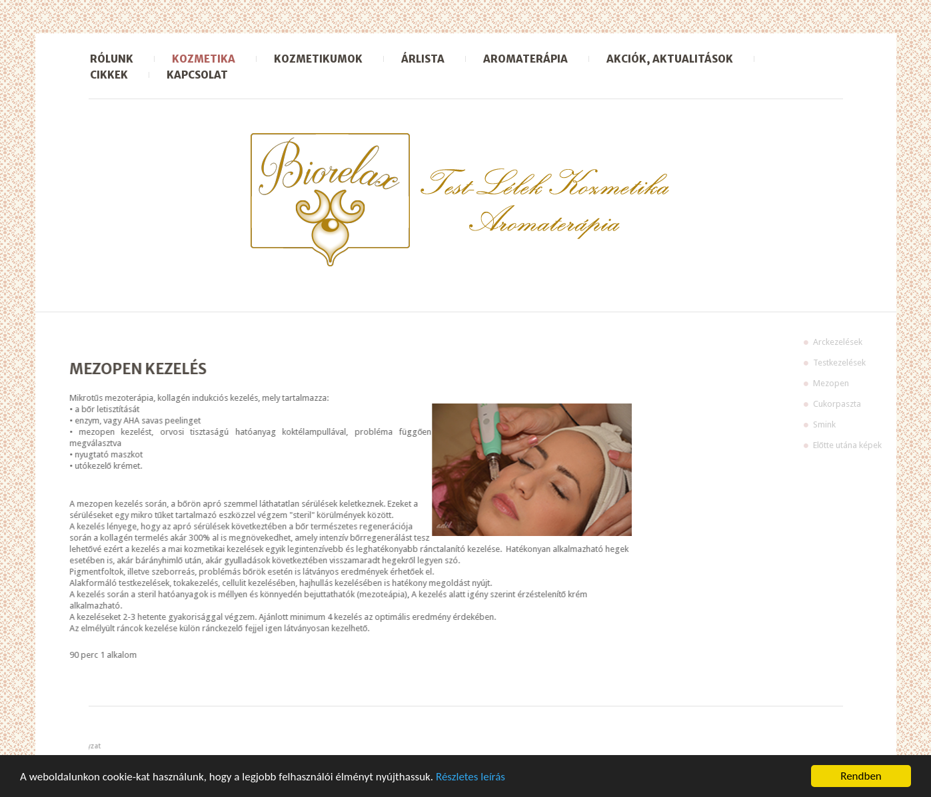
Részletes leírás (470, 777)
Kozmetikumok (318, 59)
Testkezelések (869, 363)
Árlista (423, 59)
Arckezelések (867, 342)
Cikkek (109, 75)
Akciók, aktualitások (669, 59)
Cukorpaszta (867, 404)
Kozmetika (203, 59)
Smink (854, 424)
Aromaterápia (525, 59)
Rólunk (111, 59)
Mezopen (861, 383)
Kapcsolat (197, 75)
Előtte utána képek (877, 445)
